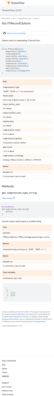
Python (36, 18)
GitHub (4, 369)
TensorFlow (6, 18)
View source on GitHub (14, 33)
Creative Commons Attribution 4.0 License (18, 314)
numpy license (40, 321)
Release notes (7, 391)
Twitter (4, 372)
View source (7, 198)
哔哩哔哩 (5, 376)
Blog (3, 365)
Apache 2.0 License (22, 317)
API (14, 18)
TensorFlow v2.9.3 (11, 10)
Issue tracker (7, 387)
